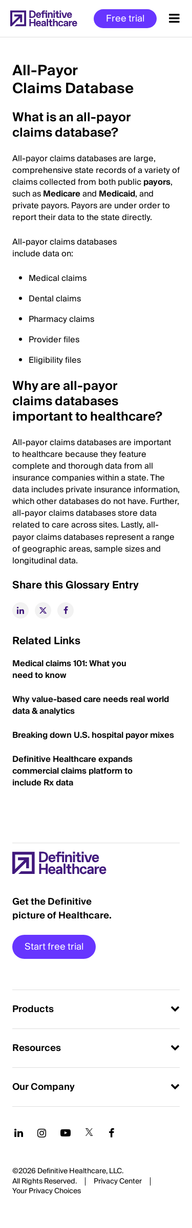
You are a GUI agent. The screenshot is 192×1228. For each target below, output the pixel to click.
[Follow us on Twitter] (89, 1133)
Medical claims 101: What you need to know (69, 669)
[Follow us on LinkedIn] (18, 1133)
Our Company (43, 1087)
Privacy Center (118, 1181)
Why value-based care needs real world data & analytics (90, 705)
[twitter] (43, 610)
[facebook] (65, 610)
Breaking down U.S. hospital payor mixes (94, 735)
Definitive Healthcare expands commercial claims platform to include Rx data (72, 771)
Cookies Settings (46, 1191)
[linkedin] (20, 610)
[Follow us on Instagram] (41, 1133)
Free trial (125, 19)
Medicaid (117, 194)
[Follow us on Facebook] (111, 1133)
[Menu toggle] (174, 18)
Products (33, 1009)
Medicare (61, 194)
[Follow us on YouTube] (65, 1133)
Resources (36, 1048)
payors (156, 182)
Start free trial (54, 947)
